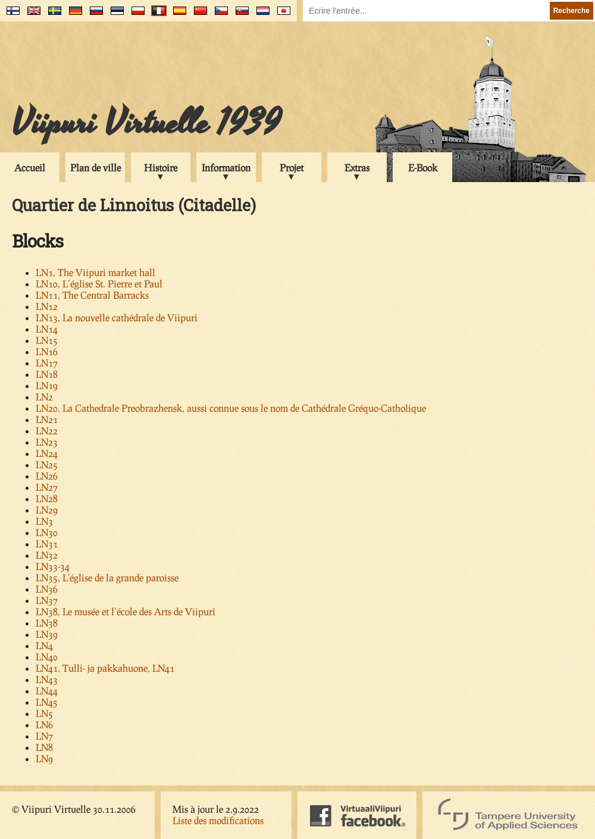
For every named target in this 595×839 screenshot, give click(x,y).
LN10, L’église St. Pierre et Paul (99, 283)
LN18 (47, 374)
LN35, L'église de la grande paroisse (107, 577)
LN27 (47, 487)
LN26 (47, 475)
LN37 (47, 600)
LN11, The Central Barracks (92, 294)
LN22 (47, 430)
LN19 (47, 385)
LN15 (47, 340)
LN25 (47, 464)
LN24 (47, 453)
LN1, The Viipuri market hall (95, 272)
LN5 (44, 713)
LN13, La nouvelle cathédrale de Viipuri (117, 317)
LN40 (47, 656)
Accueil (29, 167)
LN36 (47, 588)
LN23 (47, 441)
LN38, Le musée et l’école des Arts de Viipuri (125, 611)
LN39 (47, 634)
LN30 (47, 532)
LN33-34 (53, 566)
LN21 (47, 419)
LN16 (47, 351)
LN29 (47, 509)
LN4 (44, 645)
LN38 (47, 622)
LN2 (44, 396)
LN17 (47, 362)
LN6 (44, 724)
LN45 (47, 701)
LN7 (44, 735)
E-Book (422, 167)
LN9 (44, 758)
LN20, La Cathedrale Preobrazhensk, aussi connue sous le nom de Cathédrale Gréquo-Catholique (231, 408)
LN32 (47, 555)
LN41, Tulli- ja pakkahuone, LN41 (105, 668)
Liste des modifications (218, 820)
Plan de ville (95, 167)
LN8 (44, 747)
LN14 (47, 328)
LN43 (47, 679)
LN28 (47, 498)
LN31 (47, 543)
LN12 (47, 306)
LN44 (47, 690)
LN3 (44, 521)
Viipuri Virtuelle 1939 (146, 123)
